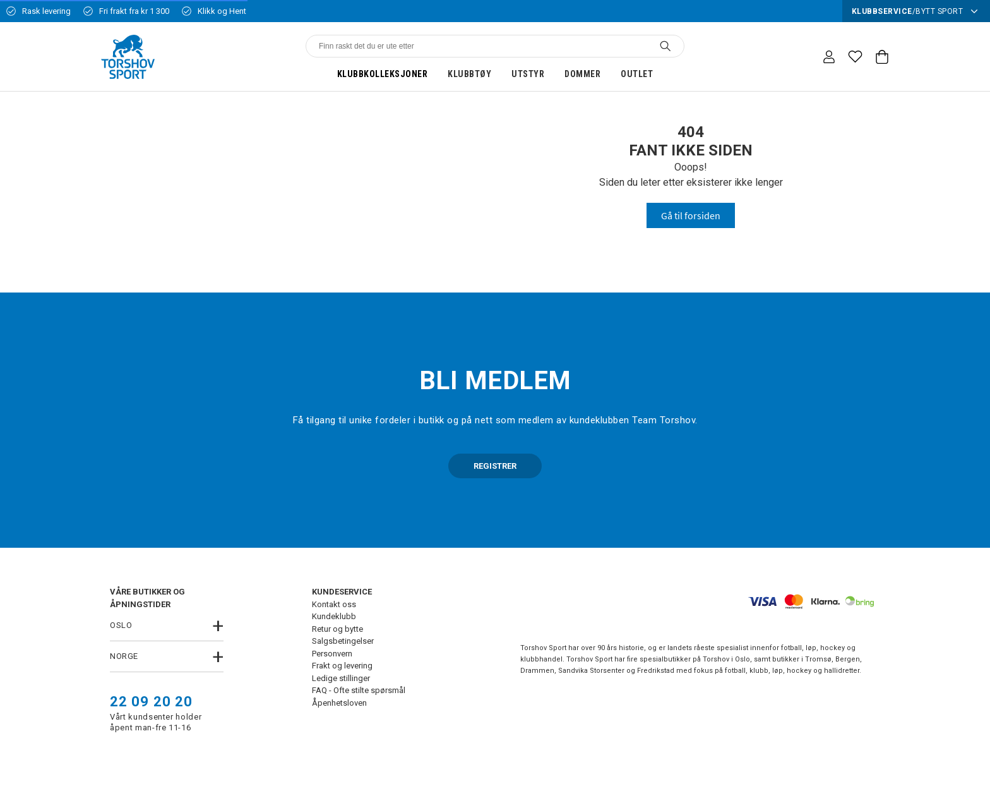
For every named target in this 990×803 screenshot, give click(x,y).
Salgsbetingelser (343, 641)
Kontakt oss (334, 604)
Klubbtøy (469, 74)
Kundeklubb (334, 616)
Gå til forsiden (690, 215)
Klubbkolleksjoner (382, 74)
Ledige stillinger (341, 678)
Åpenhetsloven (339, 703)
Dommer (582, 74)
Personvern (332, 653)
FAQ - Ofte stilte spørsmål (358, 690)
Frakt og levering (342, 665)
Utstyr (527, 74)
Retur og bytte (337, 629)
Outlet (637, 74)
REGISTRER (495, 466)
